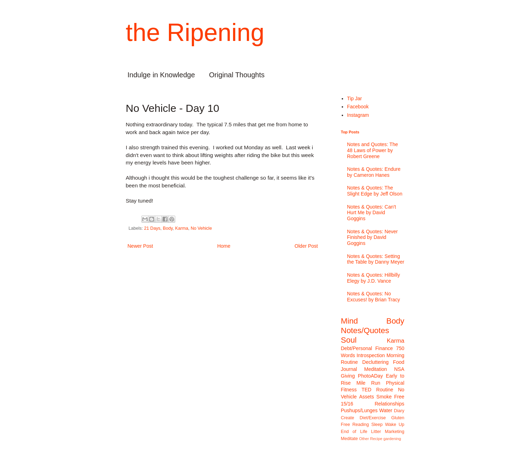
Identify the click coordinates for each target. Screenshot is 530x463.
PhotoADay (370, 376)
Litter (376, 431)
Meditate (349, 438)
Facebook (357, 106)
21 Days (152, 228)
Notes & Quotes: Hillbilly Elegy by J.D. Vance (373, 278)
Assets (366, 396)
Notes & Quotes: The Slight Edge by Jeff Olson (374, 191)
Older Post (306, 246)
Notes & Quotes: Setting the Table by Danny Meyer (375, 259)
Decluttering (375, 362)
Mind (349, 321)
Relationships (389, 404)
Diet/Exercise (373, 417)
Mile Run (368, 383)
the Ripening (195, 32)
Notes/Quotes (365, 330)
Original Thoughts (237, 75)
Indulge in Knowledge (161, 75)
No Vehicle (201, 228)
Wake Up (394, 424)
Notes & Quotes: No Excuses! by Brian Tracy (373, 296)
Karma (181, 228)
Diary (399, 410)
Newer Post (140, 246)
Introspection (371, 355)
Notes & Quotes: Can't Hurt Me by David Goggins (371, 213)
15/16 (347, 404)
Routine (384, 389)
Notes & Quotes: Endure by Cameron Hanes (374, 172)
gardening (392, 439)
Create (347, 417)
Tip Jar (354, 98)
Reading (360, 424)
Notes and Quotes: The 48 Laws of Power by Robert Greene (372, 150)
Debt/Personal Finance (367, 348)
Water (385, 410)
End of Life (354, 431)
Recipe (376, 439)
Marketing (394, 431)
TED (366, 389)
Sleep (377, 424)
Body (168, 228)
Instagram (358, 115)
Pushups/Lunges (359, 410)
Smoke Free (390, 396)
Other (364, 439)
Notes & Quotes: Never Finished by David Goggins (372, 237)
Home (223, 246)
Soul (349, 340)
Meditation (375, 369)
